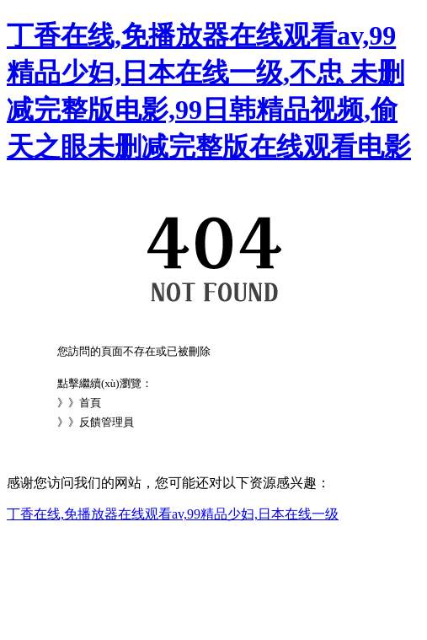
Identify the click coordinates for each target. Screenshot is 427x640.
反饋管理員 (106, 422)
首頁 (90, 402)
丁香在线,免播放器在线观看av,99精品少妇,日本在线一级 (173, 514)
